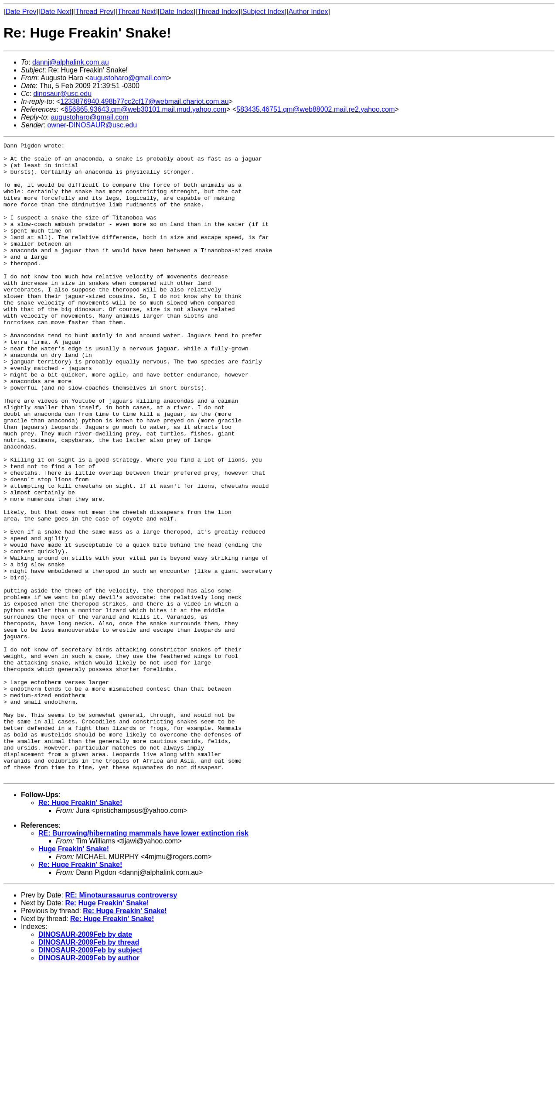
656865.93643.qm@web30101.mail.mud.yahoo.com (145, 109)
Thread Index (217, 11)
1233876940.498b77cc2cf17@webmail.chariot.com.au (144, 101)
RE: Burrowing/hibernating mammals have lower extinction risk (143, 960)
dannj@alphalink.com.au (70, 62)
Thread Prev (94, 11)
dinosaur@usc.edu (62, 93)
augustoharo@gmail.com (128, 78)
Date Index (176, 11)
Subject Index (263, 11)
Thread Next (136, 11)
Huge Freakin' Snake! (73, 976)
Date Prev (20, 11)
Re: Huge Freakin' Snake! (80, 929)
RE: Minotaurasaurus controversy (121, 1022)
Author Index (308, 11)
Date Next (55, 11)
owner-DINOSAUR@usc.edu (92, 125)
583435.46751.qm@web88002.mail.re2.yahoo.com (315, 109)
